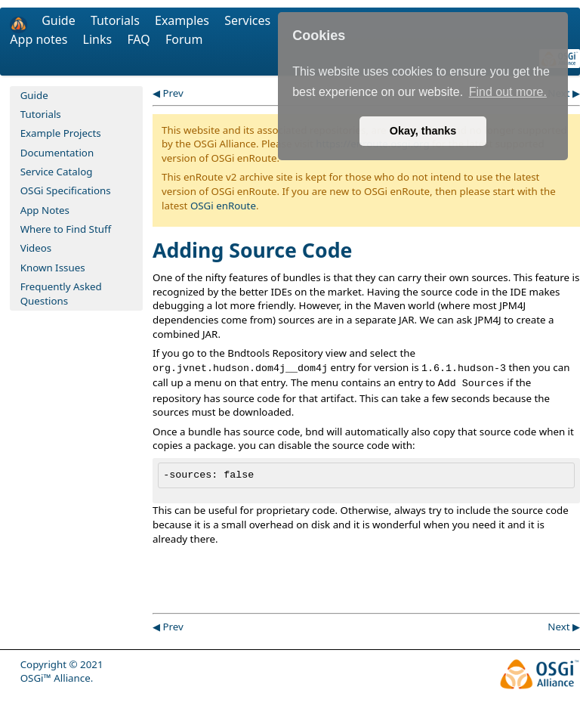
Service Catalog (56, 171)
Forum (183, 39)
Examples (183, 20)
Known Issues (52, 267)
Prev (172, 93)
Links (99, 39)
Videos (36, 248)
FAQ (140, 39)
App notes (40, 39)
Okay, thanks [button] (423, 131)
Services (247, 20)
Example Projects (60, 133)
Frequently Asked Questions (61, 294)
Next (558, 626)
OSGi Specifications (65, 190)
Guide (60, 20)
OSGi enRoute (223, 205)
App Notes (44, 210)
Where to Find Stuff (66, 229)
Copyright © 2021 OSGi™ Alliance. (61, 672)
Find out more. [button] (508, 91)
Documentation (57, 152)
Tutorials (117, 20)
